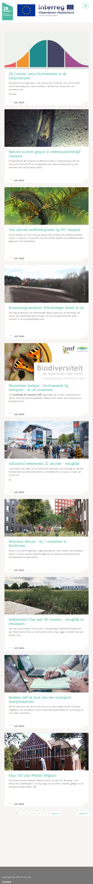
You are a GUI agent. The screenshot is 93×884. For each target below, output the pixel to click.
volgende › (83, 813)
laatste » (55, 813)
